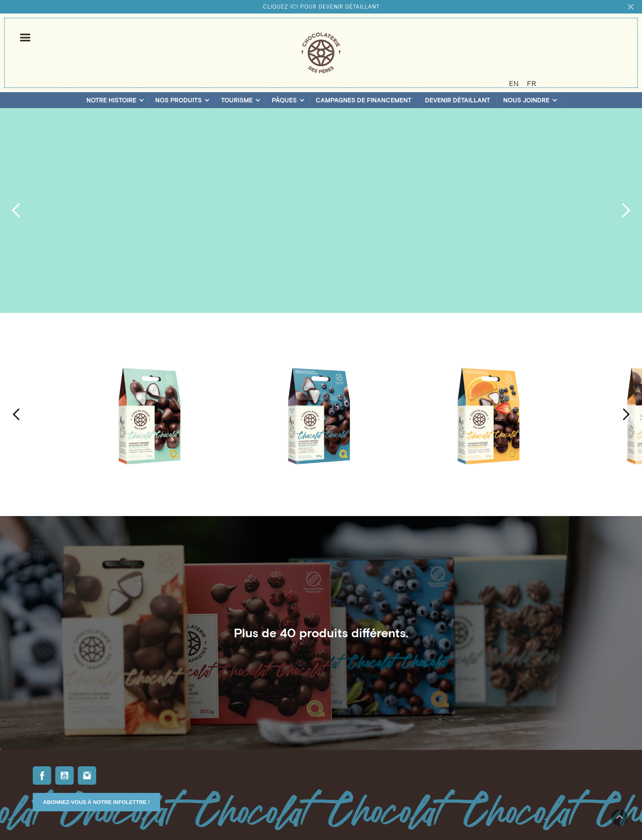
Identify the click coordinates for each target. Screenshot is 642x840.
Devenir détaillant (457, 100)
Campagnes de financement (363, 100)
